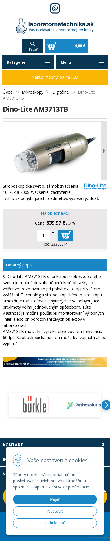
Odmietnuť (55, 523)
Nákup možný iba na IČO (55, 77)
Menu (66, 62)
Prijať (55, 499)
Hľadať (32, 49)
